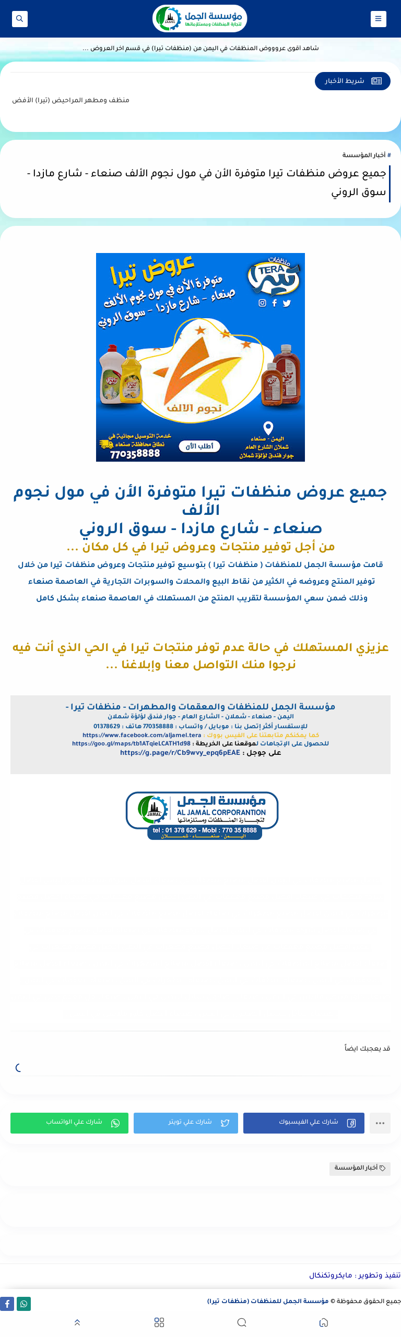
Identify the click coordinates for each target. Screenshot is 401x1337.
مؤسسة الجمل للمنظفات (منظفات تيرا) (268, 1302)
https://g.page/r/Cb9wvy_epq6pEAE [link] (180, 753)
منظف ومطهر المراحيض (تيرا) (59, 101)
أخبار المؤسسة (364, 156)
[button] (303, 1123)
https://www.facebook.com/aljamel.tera (142, 736)
